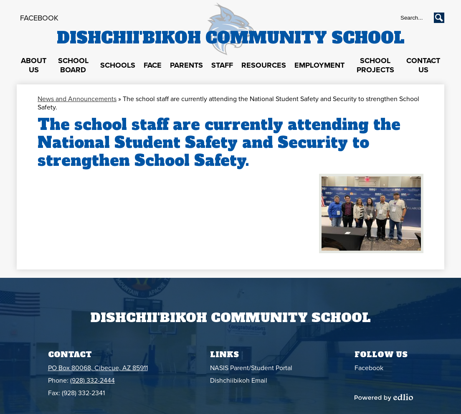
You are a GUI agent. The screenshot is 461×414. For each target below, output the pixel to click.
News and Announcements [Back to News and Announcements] (77, 99)
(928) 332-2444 (92, 380)
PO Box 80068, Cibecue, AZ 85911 (98, 368)
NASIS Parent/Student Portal (251, 368)
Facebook (39, 18)
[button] (34, 65)
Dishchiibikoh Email (238, 380)
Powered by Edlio (384, 397)
